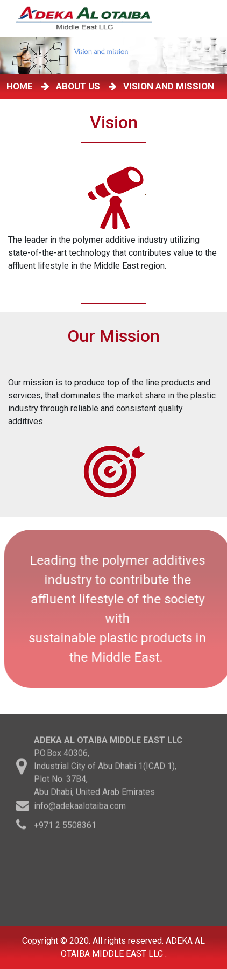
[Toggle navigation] (210, 18)
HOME (21, 86)
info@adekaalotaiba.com (80, 807)
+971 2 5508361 (65, 826)
